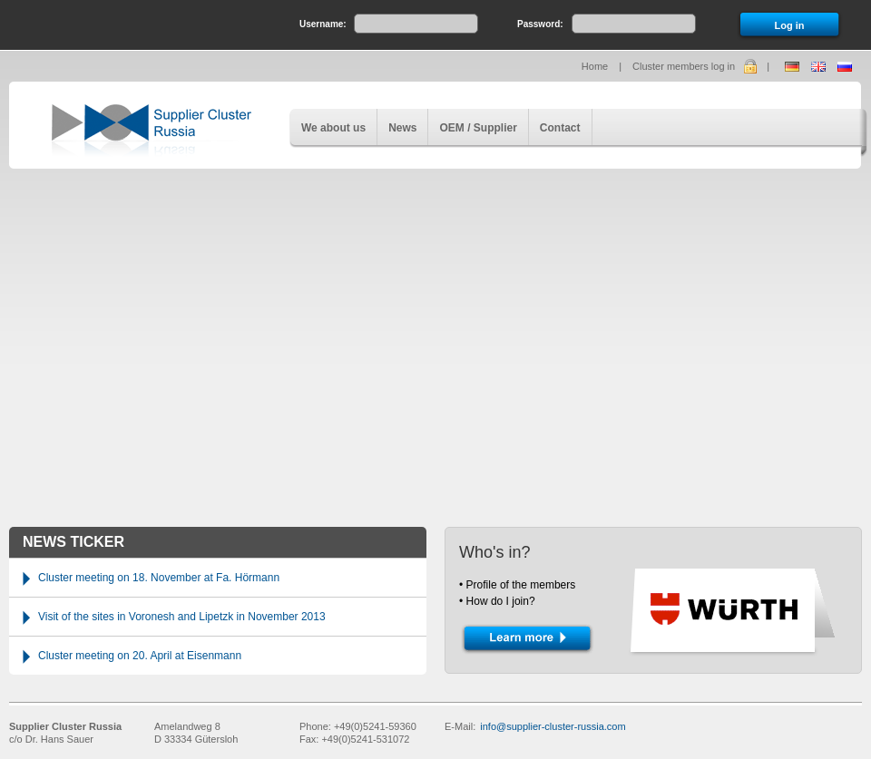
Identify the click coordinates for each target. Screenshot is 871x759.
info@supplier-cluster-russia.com (552, 726)
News (402, 128)
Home (595, 66)
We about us (333, 128)
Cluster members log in (683, 66)
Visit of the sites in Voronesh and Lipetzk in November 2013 (182, 616)
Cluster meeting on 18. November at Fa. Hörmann (158, 577)
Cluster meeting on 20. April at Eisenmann (139, 655)
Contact (560, 128)
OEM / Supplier (477, 128)
